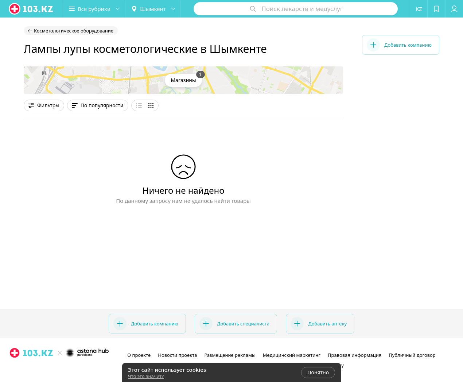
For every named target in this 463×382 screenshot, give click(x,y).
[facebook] (59, 368)
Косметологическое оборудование (73, 30)
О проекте (139, 355)
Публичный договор (412, 355)
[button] (94, 8)
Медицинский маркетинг (291, 355)
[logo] (31, 9)
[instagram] (49, 368)
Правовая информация (354, 355)
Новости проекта (177, 355)
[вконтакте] (69, 368)
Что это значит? (146, 376)
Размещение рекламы (229, 355)
